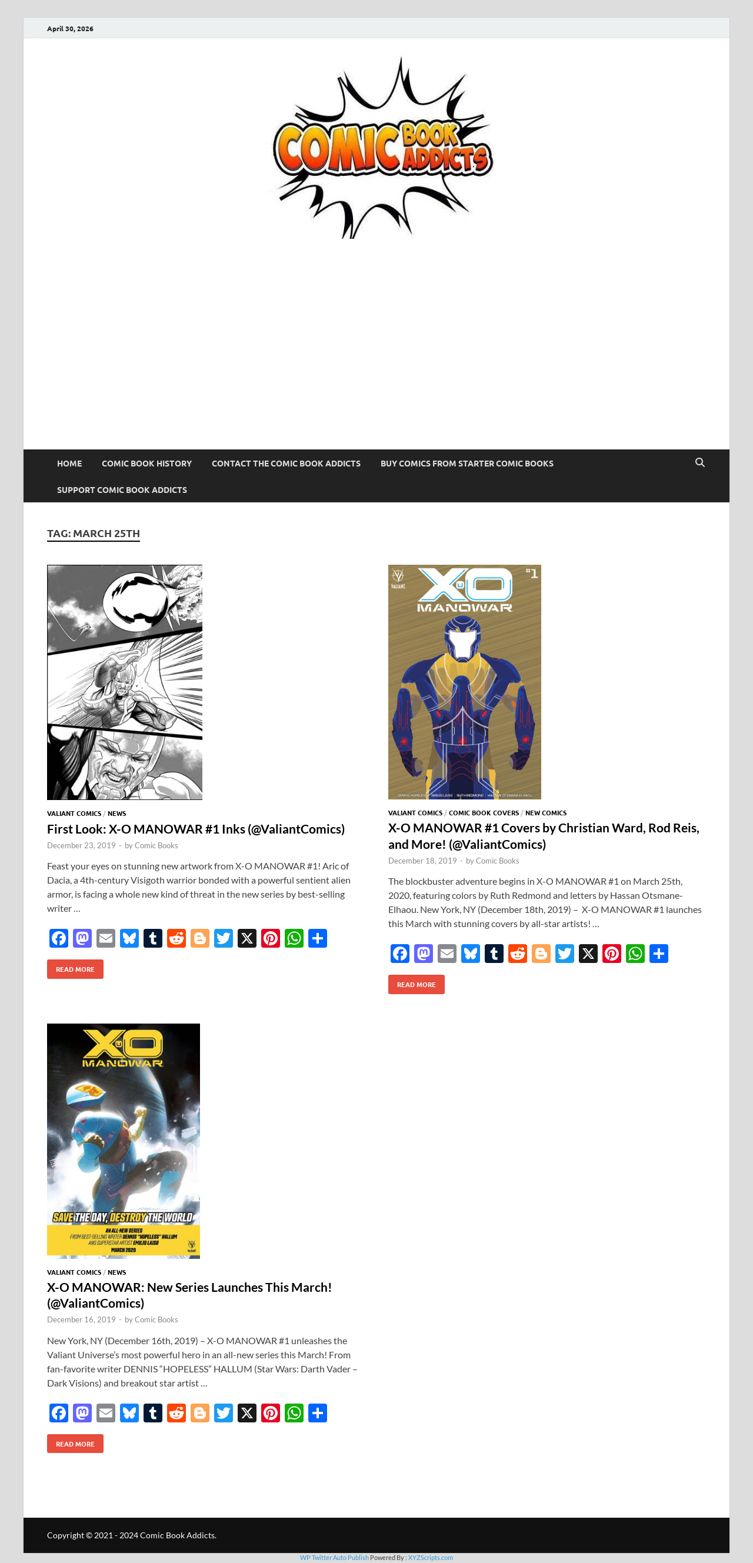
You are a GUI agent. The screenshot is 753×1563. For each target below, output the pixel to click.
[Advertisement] (376, 361)
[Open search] (700, 462)
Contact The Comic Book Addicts (286, 463)
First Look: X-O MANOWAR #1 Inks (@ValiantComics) (196, 828)
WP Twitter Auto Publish (334, 1557)
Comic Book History (147, 463)
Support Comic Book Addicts (122, 489)
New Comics (546, 812)
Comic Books (156, 845)
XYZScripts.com (430, 1557)
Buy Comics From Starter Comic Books (467, 463)
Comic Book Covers (484, 812)
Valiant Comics (74, 813)
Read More (71, 966)
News (117, 813)
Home (69, 463)
